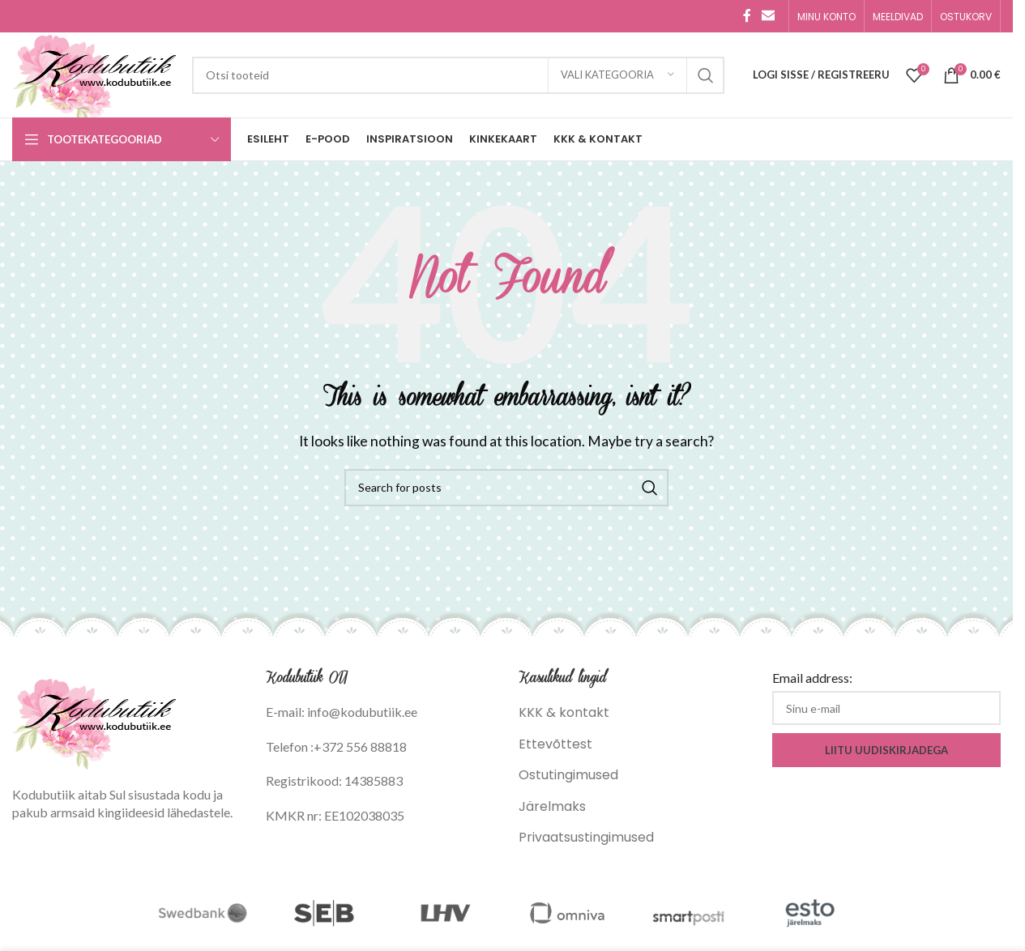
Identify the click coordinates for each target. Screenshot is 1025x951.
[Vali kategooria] (617, 75)
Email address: (812, 677)
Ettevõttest (555, 744)
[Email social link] (768, 15)
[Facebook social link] (747, 15)
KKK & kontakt (564, 712)
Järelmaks (552, 806)
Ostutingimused (568, 774)
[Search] (458, 75)
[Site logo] (94, 74)
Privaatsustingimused (586, 837)
